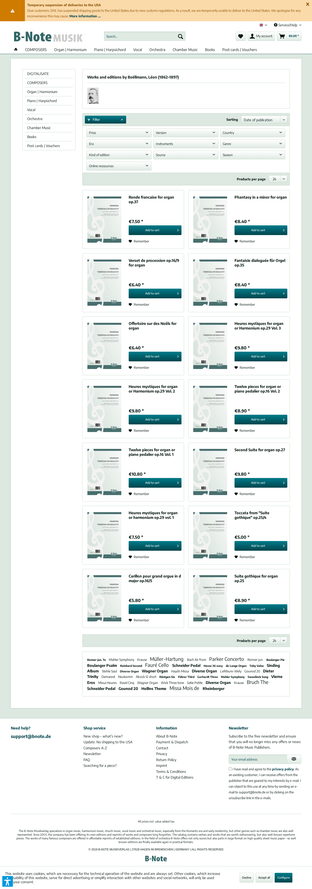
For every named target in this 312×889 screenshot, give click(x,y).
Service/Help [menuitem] (286, 25)
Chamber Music (39, 128)
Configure (283, 877)
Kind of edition (99, 155)
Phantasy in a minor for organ (261, 197)
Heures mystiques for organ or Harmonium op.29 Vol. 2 (153, 388)
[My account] (261, 36)
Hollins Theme (154, 688)
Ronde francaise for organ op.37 (151, 199)
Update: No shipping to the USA (107, 742)
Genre (227, 144)
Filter (94, 119)
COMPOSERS (37, 83)
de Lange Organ (236, 666)
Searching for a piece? (100, 765)
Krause (142, 660)
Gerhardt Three (208, 677)
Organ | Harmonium (42, 92)
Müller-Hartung (167, 659)
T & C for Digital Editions (174, 777)
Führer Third (186, 677)
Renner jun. (255, 660)
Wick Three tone (173, 683)
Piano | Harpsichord (42, 101)
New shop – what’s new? (103, 736)
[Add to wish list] (139, 241)
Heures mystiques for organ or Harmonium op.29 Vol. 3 (259, 325)
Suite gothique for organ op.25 (256, 578)
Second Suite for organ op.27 (260, 450)
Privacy (161, 754)
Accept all (264, 877)
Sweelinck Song (258, 677)
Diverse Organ (130, 671)
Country (228, 133)
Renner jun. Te (97, 660)
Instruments (164, 144)
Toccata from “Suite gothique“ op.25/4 (252, 515)
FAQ (86, 760)
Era (91, 144)
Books (31, 137)
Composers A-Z (95, 748)
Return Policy (166, 760)
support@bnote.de (31, 736)
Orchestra (34, 119)
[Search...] (144, 36)
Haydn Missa (180, 671)
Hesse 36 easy (213, 666)
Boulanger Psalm (102, 665)
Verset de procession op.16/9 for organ (154, 262)
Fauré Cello (157, 665)
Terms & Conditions (171, 771)
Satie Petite (195, 683)
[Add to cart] (155, 230)
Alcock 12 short (146, 677)
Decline (246, 877)
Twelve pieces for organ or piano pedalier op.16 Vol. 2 (258, 388)
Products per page (251, 179)
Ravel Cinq (127, 683)
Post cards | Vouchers (43, 146)
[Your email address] (258, 759)
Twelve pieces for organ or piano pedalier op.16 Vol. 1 (152, 452)
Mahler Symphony (122, 660)
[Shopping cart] (289, 36)
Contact (162, 748)
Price (92, 133)
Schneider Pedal (186, 665)
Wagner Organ (155, 671)
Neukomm (126, 677)
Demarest (108, 677)
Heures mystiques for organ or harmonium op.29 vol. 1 (153, 515)
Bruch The (257, 682)
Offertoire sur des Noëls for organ (152, 325)
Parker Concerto (227, 659)
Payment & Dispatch (172, 742)
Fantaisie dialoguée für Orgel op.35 (260, 262)
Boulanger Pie (275, 660)
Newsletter (92, 754)
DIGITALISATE (38, 74)
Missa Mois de (184, 688)
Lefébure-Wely (231, 671)
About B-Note (166, 736)
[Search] (180, 36)
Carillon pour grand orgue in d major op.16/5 (155, 578)
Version (161, 133)
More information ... (85, 16)
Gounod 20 (252, 671)
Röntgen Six (167, 677)
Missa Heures (107, 683)
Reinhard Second (131, 666)
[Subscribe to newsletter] (294, 759)
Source (160, 155)
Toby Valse (257, 666)
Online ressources (101, 166)
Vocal (31, 110)
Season (228, 155)
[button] (7, 881)
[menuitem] (144, 36)
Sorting (232, 119)
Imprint (161, 765)
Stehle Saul (110, 671)
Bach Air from (197, 660)
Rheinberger (213, 688)
